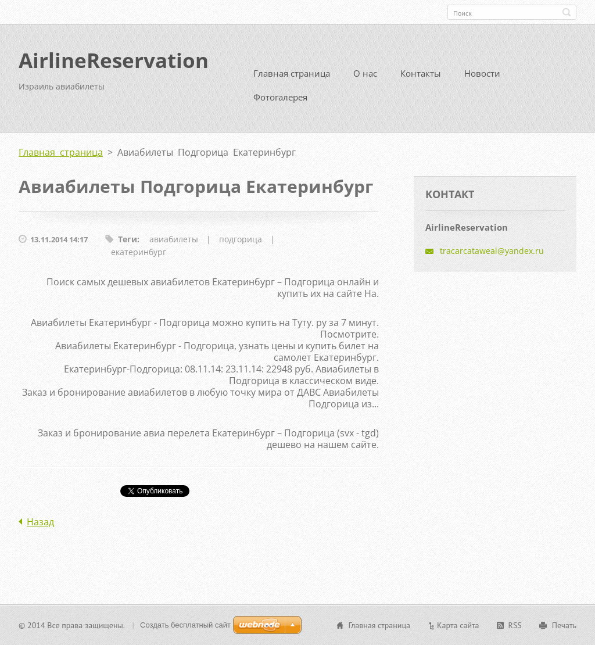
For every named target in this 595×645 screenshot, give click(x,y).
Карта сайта (458, 625)
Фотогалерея (280, 97)
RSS (515, 625)
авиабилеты (173, 239)
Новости (482, 73)
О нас (365, 73)
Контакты (420, 73)
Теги (127, 239)
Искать (566, 12)
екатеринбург (138, 251)
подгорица (240, 239)
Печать (564, 625)
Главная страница (291, 73)
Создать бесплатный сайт (185, 625)
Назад (40, 521)
